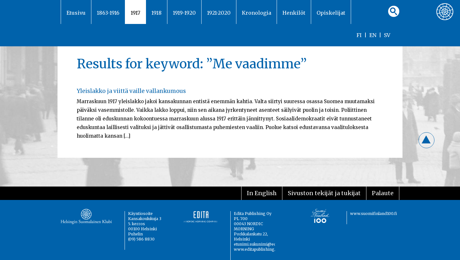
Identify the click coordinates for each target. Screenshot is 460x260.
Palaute (383, 193)
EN (372, 35)
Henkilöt (293, 13)
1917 (135, 13)
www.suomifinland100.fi (373, 213)
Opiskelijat (331, 13)
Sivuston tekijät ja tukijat (324, 193)
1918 (156, 13)
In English (262, 193)
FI (359, 35)
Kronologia (256, 13)
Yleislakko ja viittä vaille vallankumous (131, 91)
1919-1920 (184, 13)
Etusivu (76, 13)
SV (387, 35)
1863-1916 (108, 13)
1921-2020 (219, 13)
